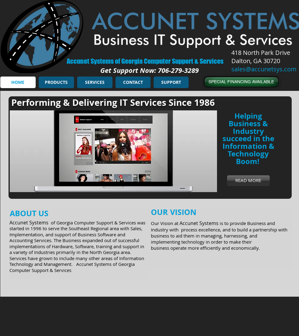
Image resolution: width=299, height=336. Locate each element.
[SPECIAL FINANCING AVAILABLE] (241, 82)
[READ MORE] (248, 180)
